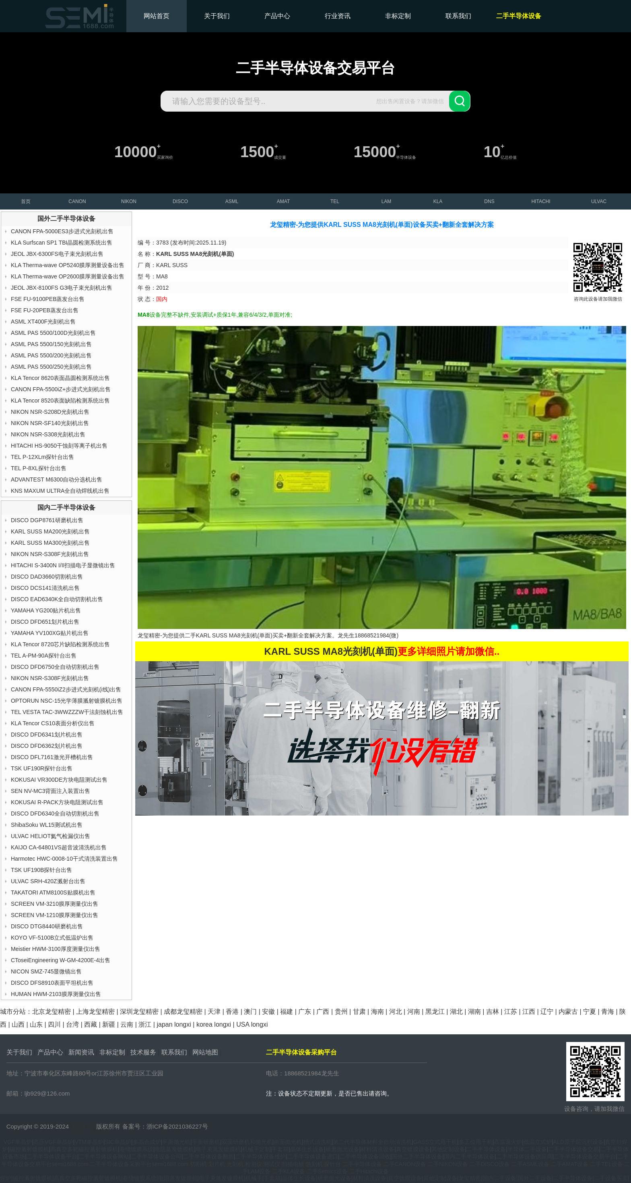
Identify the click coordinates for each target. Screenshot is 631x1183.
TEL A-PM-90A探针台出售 (43, 655)
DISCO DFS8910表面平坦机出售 (52, 983)
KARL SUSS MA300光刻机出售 (50, 543)
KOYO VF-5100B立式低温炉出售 (52, 937)
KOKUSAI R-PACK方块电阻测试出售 (57, 802)
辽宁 (546, 1011)
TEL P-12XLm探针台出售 (42, 457)
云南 (126, 1024)
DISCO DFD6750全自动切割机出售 (55, 667)
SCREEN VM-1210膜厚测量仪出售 (54, 915)
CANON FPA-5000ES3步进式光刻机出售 (62, 231)
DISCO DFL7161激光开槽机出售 (52, 757)
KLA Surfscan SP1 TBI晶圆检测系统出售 (62, 242)
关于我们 (217, 15)
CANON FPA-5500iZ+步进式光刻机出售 (61, 389)
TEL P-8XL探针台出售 (38, 468)
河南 (413, 1011)
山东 (36, 1024)
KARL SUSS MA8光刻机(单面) (234, 635)
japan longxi (174, 1024)
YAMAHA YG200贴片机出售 (46, 610)
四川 (54, 1024)
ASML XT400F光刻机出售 (43, 321)
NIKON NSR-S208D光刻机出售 (50, 412)
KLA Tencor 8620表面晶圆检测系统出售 (60, 378)
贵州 (341, 1011)
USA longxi (252, 1024)
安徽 (268, 1011)
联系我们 (458, 15)
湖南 (474, 1011)
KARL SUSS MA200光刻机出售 (50, 531)
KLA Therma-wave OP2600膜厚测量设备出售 (67, 276)
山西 (18, 1024)
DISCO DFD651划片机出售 (45, 621)
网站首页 (156, 15)
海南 (377, 1011)
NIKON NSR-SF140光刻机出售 (50, 423)
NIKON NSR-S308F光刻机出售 (50, 554)
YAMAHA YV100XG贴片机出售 (50, 633)
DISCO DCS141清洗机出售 (45, 588)
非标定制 (398, 15)
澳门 (250, 1011)
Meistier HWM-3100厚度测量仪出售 (55, 949)
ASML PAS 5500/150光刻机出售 (51, 344)
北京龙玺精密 (51, 1011)
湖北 (456, 1011)
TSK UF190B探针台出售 (41, 870)
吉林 (492, 1011)
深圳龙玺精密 (139, 1011)
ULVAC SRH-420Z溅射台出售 (48, 881)
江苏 (510, 1011)
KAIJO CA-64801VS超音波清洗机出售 (59, 847)
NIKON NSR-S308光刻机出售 (48, 434)
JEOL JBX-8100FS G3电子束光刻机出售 (61, 287)
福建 (286, 1011)
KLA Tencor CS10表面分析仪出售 (53, 723)
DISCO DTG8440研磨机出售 (47, 926)
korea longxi (213, 1024)
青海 (607, 1011)
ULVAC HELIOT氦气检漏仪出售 (50, 836)
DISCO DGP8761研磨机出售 (47, 520)
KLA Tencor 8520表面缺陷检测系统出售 (60, 400)
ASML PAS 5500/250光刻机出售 (51, 366)
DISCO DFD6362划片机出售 (46, 746)
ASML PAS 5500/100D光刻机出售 (53, 333)
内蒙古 (568, 1011)
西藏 (90, 1024)
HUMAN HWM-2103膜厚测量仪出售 (56, 994)
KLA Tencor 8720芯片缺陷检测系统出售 (60, 644)
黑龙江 (435, 1011)
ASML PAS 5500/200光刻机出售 (51, 355)
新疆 (108, 1024)
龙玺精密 (82, 1126)
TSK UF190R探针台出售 (41, 768)
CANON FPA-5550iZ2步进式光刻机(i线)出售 (66, 689)
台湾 (72, 1024)
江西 (528, 1011)
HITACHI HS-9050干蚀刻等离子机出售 (59, 445)
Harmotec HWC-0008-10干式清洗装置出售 (64, 858)
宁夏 (589, 1011)
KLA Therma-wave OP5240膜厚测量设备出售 (67, 265)
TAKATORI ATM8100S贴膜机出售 (53, 892)
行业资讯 (338, 15)
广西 (322, 1011)
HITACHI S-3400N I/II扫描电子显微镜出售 (63, 565)
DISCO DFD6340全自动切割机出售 (55, 813)
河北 (395, 1011)
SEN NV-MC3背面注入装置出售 (51, 791)
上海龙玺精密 (95, 1011)
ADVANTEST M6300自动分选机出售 (56, 479)
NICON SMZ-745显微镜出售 (46, 971)
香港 (232, 1011)
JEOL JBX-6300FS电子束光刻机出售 (57, 254)
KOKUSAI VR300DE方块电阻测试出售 (59, 779)
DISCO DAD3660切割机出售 (47, 576)
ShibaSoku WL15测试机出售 (46, 825)
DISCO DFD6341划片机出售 (46, 734)
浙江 (144, 1024)
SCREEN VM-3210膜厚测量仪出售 (54, 904)
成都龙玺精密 (183, 1011)
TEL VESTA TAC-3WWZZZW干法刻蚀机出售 (67, 712)
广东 (304, 1011)
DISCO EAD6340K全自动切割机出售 (57, 599)
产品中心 (277, 15)
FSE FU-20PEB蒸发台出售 (44, 310)
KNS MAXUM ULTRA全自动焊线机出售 (60, 491)
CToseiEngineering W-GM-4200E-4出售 (60, 960)
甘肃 (359, 1011)
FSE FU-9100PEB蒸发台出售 (48, 299)
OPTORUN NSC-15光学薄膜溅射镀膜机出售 (66, 700)
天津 (214, 1011)
